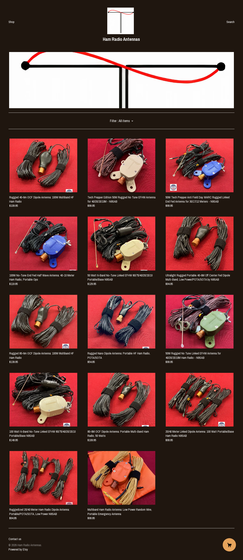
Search (230, 22)
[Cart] (229, 544)
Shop (11, 22)
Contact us (15, 539)
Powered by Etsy (18, 549)
